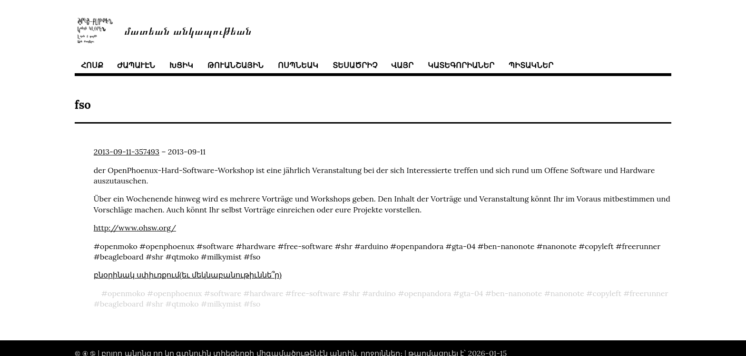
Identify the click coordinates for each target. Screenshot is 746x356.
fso (255, 303)
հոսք (92, 65)
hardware (267, 293)
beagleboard (122, 303)
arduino (382, 293)
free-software (316, 293)
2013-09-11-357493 (126, 151)
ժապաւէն (136, 65)
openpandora (427, 293)
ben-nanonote (516, 293)
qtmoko (185, 303)
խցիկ (181, 65)
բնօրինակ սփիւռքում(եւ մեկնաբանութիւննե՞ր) (188, 274)
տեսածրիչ (355, 65)
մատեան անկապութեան (188, 30)
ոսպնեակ (298, 65)
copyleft (607, 293)
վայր (402, 65)
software (225, 293)
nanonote (567, 293)
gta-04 (471, 293)
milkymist (224, 303)
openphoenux (177, 293)
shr (354, 293)
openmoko (126, 293)
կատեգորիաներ (461, 65)
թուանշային (235, 65)
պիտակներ (531, 65)
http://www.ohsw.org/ (135, 227)
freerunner (648, 293)
